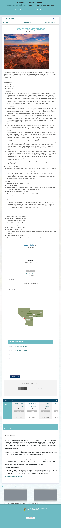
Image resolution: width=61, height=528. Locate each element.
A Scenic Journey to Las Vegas (26, 367)
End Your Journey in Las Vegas (26, 371)
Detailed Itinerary (15, 376)
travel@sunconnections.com (17, 5)
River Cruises (40, 9)
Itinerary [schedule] (6, 22)
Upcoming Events (19, 9)
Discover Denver (22, 346)
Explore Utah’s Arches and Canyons (27, 354)
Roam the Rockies (22, 350)
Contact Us (30, 270)
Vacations (51, 9)
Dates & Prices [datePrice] (26, 22)
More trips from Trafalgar (13, 476)
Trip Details (8, 18)
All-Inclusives (16, 13)
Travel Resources (29, 13)
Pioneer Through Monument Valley (27, 358)
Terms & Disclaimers (30, 273)
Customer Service (42, 13)
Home (7, 9)
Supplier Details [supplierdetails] (49, 22)
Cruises (30, 9)
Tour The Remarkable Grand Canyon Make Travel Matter (33, 363)
